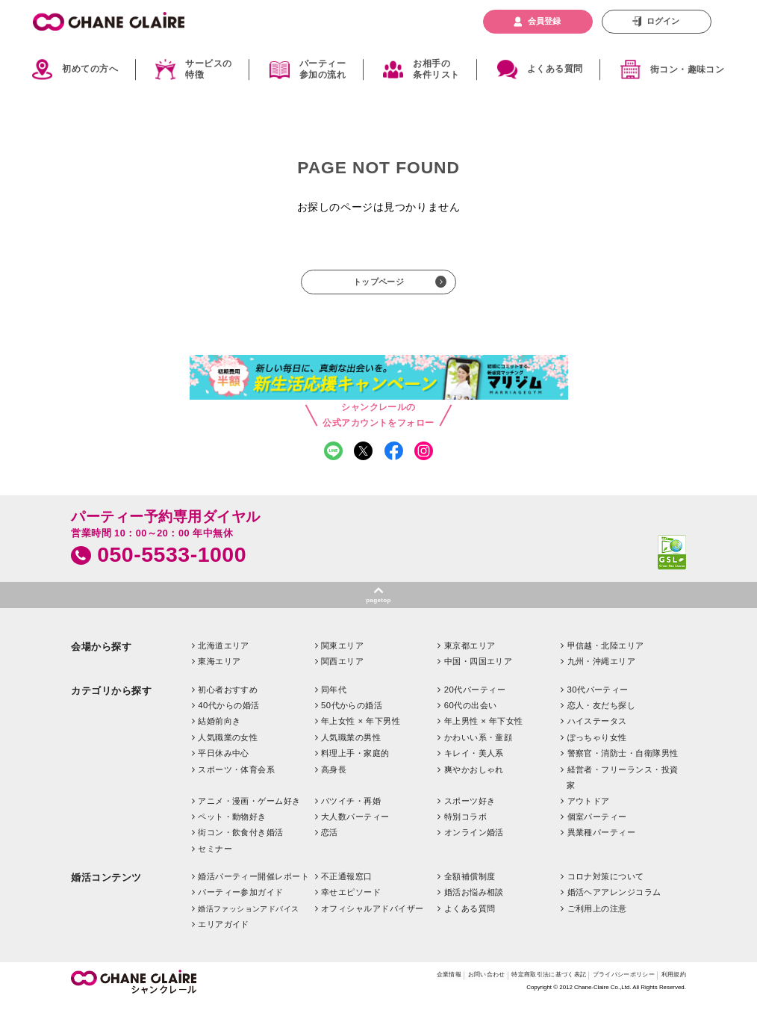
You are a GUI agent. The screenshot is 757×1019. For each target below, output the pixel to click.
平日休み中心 (223, 768)
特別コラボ (465, 831)
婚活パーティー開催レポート (253, 891)
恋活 (329, 847)
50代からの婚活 (351, 720)
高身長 (333, 784)
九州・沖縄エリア (601, 676)
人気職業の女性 (228, 752)
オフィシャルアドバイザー (372, 923)
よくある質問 (555, 69)
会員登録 (544, 20)
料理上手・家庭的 (355, 768)
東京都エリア (470, 660)
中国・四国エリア (478, 676)
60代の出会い (470, 720)
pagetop (379, 613)
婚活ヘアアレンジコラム (614, 907)
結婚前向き (219, 736)
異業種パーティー (601, 847)
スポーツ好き (470, 815)
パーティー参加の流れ (322, 69)
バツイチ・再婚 (351, 815)
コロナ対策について (605, 891)
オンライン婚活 (474, 847)
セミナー (215, 863)
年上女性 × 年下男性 (360, 736)
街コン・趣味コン (687, 69)
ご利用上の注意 (597, 923)
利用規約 (670, 992)
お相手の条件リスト (436, 69)
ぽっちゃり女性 (597, 752)
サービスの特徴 (208, 69)
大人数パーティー (355, 831)
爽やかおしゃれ (474, 784)
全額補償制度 (470, 891)
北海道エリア (223, 660)
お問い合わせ (436, 992)
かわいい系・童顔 (478, 752)
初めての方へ (90, 69)
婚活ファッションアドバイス (248, 924)
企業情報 (389, 992)
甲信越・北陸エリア (605, 660)
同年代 (333, 704)
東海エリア (219, 676)
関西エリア (342, 676)
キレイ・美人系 (474, 768)
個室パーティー (597, 831)
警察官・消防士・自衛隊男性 (623, 768)
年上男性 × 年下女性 (483, 736)
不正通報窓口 (347, 891)
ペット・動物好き (232, 831)
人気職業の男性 (351, 752)
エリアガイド (223, 939)
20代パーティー (474, 704)
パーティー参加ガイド (241, 907)
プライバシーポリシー (608, 992)
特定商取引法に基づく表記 (514, 992)
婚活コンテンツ (106, 892)
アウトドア (588, 815)
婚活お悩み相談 (474, 907)
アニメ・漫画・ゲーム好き (249, 815)
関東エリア (342, 660)
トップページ (378, 285)
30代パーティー (598, 704)
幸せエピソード (351, 907)
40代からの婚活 (228, 720)
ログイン (663, 20)
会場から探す (101, 661)
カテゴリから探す (111, 705)
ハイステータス (597, 736)
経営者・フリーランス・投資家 (622, 792)
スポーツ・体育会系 (236, 784)
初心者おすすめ (228, 704)
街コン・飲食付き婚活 (241, 847)
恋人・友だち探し (601, 720)
